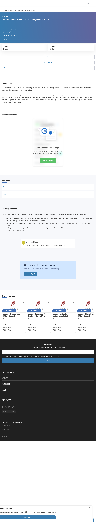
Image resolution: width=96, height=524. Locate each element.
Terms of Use (19, 51)
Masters (2, 10)
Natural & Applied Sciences (16, 10)
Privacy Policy (63, 332)
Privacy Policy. (30, 51)
